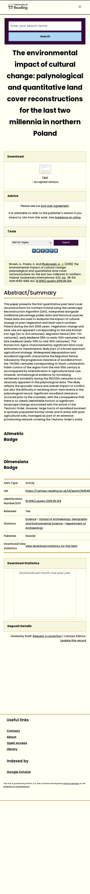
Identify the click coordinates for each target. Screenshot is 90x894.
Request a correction (47, 636)
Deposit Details (19, 626)
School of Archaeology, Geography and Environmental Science (56, 521)
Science (30, 519)
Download (15, 156)
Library (12, 749)
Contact (13, 731)
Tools (11, 231)
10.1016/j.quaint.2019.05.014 (53, 281)
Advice (12, 196)
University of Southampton (16, 786)
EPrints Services (71, 783)
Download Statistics (23, 563)
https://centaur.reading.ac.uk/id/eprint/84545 (57, 491)
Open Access (17, 743)
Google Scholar (19, 772)
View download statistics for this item (51, 546)
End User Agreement (55, 206)
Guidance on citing (68, 218)
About (11, 737)
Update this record (73, 641)
